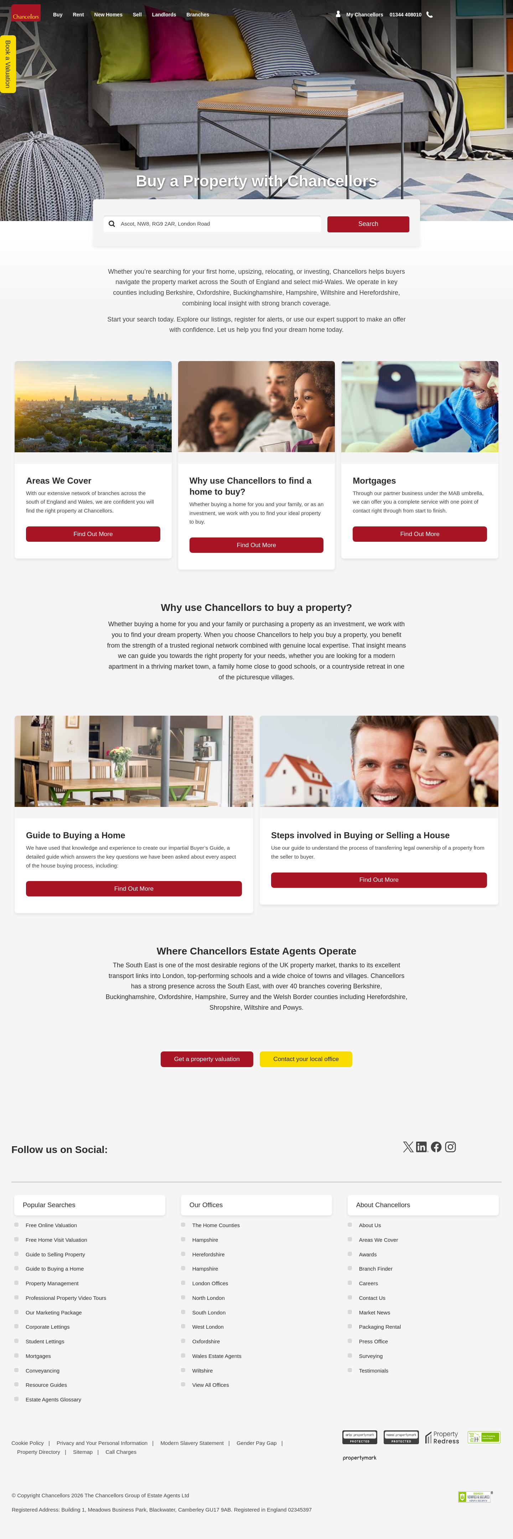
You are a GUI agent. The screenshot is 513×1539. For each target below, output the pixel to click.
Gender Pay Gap (257, 1451)
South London (209, 1321)
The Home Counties (216, 1233)
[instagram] (450, 1158)
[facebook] (436, 1158)
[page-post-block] (93, 406)
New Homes (108, 19)
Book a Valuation (8, 64)
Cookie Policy (27, 1451)
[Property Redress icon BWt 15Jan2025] (442, 1445)
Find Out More (93, 545)
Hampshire (205, 1248)
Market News (374, 1321)
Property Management (52, 1291)
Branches (198, 19)
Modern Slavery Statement (192, 1451)
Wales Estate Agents (217, 1364)
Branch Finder (376, 1277)
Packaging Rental (380, 1335)
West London (208, 1335)
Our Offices (208, 1213)
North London (208, 1306)
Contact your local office (306, 1064)
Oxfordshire (206, 1350)
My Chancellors (364, 19)
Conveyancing (42, 1379)
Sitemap (83, 1460)
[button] (439, 20)
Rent (78, 19)
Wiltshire (202, 1379)
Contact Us (372, 1306)
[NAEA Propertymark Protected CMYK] (401, 1445)
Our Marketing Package (54, 1321)
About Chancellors (385, 1213)
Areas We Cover (378, 1248)
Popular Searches (51, 1213)
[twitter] (408, 1158)
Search (344, 224)
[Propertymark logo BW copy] (359, 1466)
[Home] (26, 15)
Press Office (373, 1350)
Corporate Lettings (47, 1335)
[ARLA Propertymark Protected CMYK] (359, 1445)
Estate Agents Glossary (53, 1408)
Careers (368, 1291)
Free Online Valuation (51, 1233)
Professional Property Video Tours (66, 1306)
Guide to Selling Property (55, 1263)
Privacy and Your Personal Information (102, 1451)
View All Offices (210, 1393)
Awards (368, 1263)
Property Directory (38, 1460)
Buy (57, 19)
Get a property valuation (206, 1064)
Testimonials (374, 1379)
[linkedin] (422, 1158)
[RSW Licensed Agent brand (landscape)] (484, 1445)
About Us (370, 1233)
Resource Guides (46, 1393)
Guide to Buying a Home (55, 1277)
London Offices (210, 1291)
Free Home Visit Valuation (56, 1248)
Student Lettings (45, 1350)
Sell (137, 19)
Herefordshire (208, 1263)
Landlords (164, 19)
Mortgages (38, 1364)
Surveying (371, 1364)
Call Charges (120, 1460)
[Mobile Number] (406, 19)
